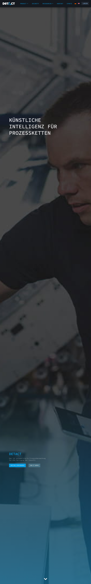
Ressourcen (48, 3)
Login (84, 3)
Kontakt (60, 3)
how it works (34, 465)
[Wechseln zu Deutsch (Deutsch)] (74, 3)
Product (24, 3)
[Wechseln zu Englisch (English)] (77, 3)
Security (35, 3)
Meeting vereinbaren (17, 465)
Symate (69, 3)
